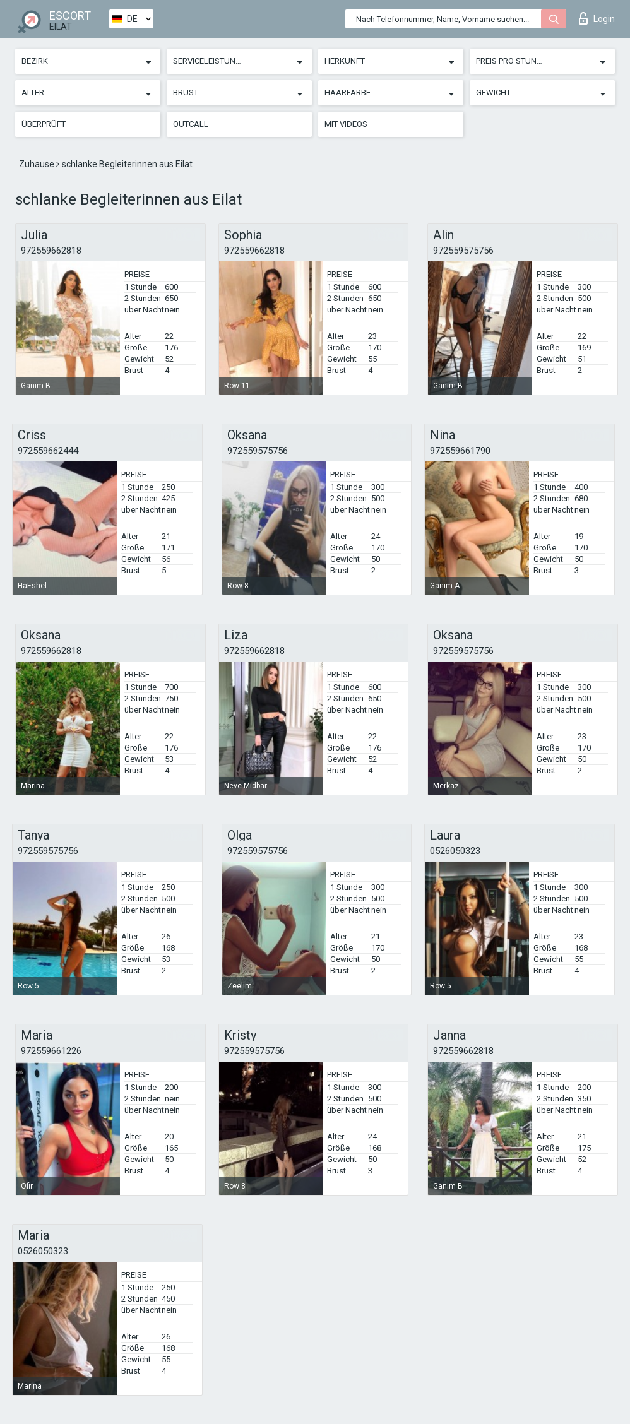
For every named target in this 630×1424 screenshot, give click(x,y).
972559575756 (463, 250)
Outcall (190, 124)
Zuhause (37, 164)
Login (597, 18)
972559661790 (460, 450)
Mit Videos (345, 124)
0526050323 (455, 851)
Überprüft (43, 124)
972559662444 (48, 450)
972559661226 (51, 1051)
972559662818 (51, 250)
